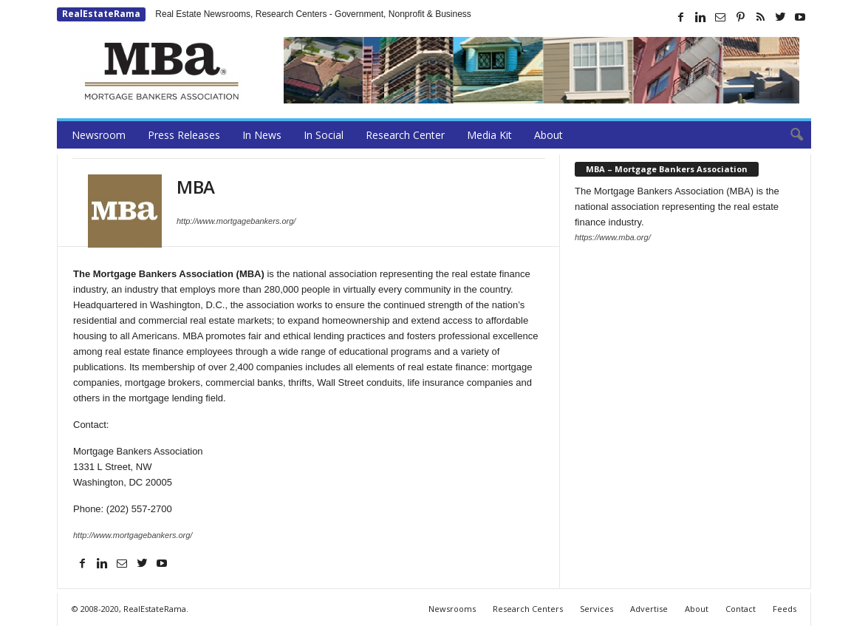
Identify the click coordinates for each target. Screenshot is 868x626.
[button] (789, 135)
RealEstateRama (101, 13)
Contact (740, 608)
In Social (324, 135)
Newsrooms (452, 608)
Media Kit (489, 135)
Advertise (649, 608)
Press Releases (184, 135)
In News (261, 135)
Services (596, 608)
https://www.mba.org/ (613, 237)
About (548, 135)
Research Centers (528, 608)
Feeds (784, 608)
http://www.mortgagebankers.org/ (236, 221)
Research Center (405, 135)
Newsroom (99, 135)
